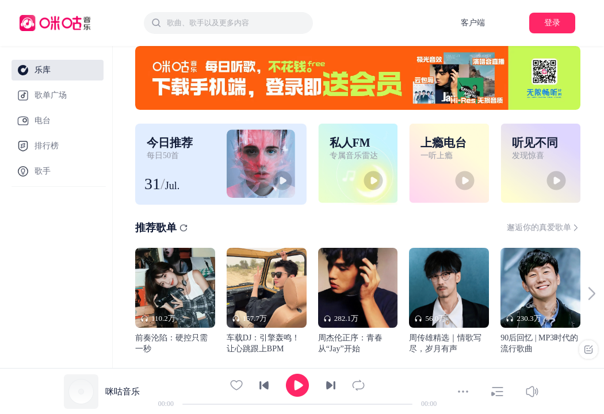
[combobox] (228, 23)
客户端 (473, 22)
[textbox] (236, 23)
